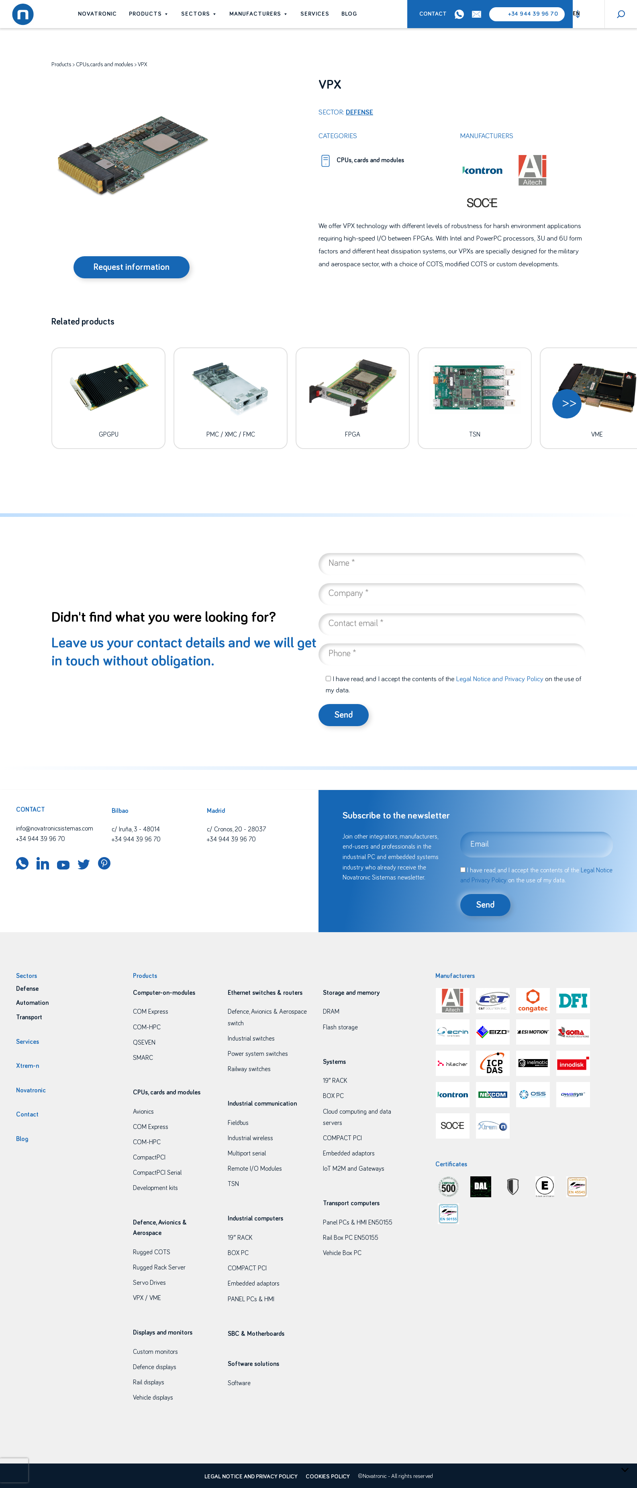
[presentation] (14, 1470)
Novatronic (97, 14)
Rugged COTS (151, 1252)
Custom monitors (155, 1352)
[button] (567, 403)
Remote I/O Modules (255, 1168)
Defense (359, 112)
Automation (32, 1003)
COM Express (150, 1011)
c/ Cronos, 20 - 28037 (236, 829)
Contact (433, 14)
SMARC (143, 1058)
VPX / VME (147, 1298)
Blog (349, 14)
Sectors (199, 14)
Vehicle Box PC (342, 1253)
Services (314, 14)
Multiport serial (247, 1153)
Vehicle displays (153, 1397)
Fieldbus (238, 1123)
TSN (233, 1184)
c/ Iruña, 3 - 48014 (136, 829)
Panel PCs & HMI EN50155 (357, 1222)
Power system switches (258, 1054)
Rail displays (148, 1382)
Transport (29, 1017)
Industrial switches (251, 1038)
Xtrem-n (27, 1066)
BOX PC (238, 1253)
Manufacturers (258, 14)
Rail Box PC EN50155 (350, 1238)
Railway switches (249, 1069)
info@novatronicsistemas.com (54, 828)
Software (239, 1383)
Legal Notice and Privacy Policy (499, 679)
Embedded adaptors (254, 1283)
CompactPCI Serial (157, 1173)
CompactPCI (149, 1157)
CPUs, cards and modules (104, 64)
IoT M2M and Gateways (353, 1168)
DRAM (331, 1011)
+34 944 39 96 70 (533, 14)
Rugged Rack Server (159, 1267)
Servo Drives (149, 1283)
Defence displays (154, 1367)
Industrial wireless (250, 1138)
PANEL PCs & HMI (251, 1299)
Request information (131, 267)
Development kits (155, 1188)
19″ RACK (240, 1238)
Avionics (143, 1111)
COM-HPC (147, 1027)
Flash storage (340, 1027)
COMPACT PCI (247, 1268)
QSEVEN (144, 1042)
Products (149, 14)
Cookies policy (328, 1477)
